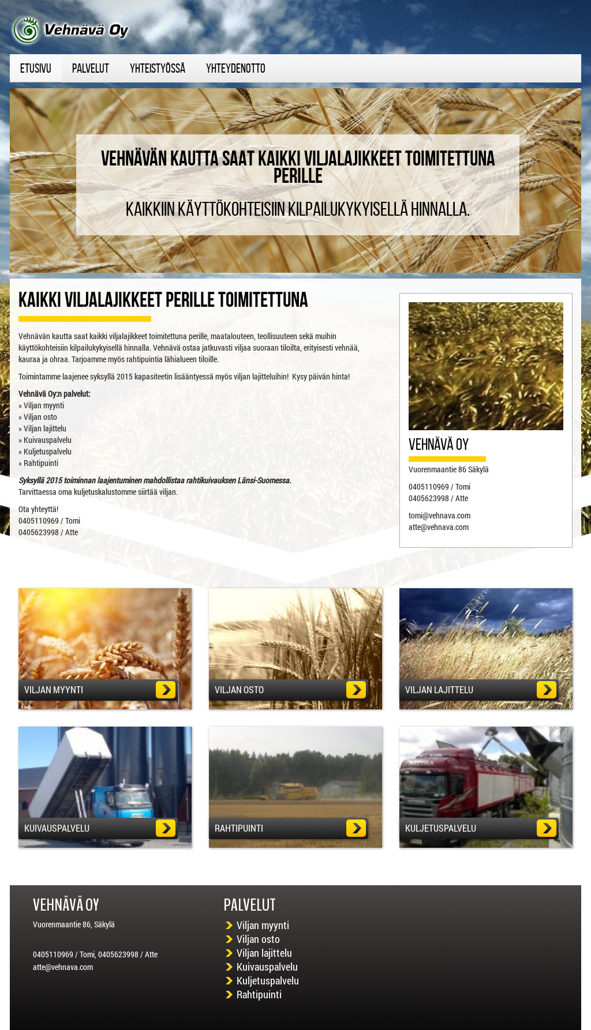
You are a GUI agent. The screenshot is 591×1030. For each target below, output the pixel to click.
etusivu (35, 68)
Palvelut (90, 68)
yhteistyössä (157, 68)
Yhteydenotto (235, 68)
